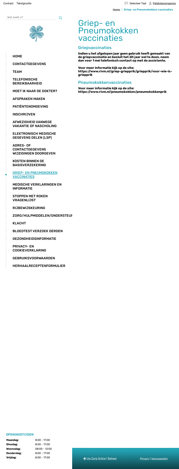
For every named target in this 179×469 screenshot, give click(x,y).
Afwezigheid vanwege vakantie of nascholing (35, 124)
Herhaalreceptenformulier (39, 266)
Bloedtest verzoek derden (38, 231)
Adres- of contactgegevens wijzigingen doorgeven (34, 149)
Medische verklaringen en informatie (37, 186)
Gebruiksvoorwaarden (34, 258)
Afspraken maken (29, 99)
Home (17, 56)
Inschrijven (24, 114)
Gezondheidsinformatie (34, 239)
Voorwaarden (159, 458)
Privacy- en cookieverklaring (29, 248)
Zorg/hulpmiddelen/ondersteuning (46, 216)
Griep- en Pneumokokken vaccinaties (35, 175)
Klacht (19, 223)
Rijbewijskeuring (29, 208)
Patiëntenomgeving (30, 106)
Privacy (144, 458)
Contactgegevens (29, 64)
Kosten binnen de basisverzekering (29, 163)
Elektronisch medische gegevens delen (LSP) (34, 136)
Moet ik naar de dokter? (35, 91)
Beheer (112, 458)
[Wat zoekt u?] (31, 17)
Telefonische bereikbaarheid (27, 81)
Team (17, 72)
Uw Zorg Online (96, 458)
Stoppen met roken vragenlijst (30, 198)
